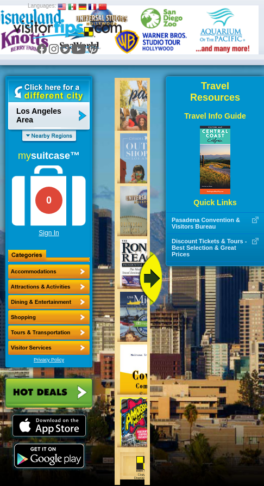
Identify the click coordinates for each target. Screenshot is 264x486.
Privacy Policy (49, 359)
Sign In (49, 233)
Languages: (42, 6)
